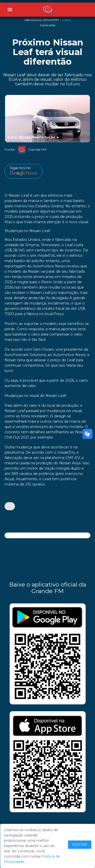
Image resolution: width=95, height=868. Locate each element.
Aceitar (79, 844)
